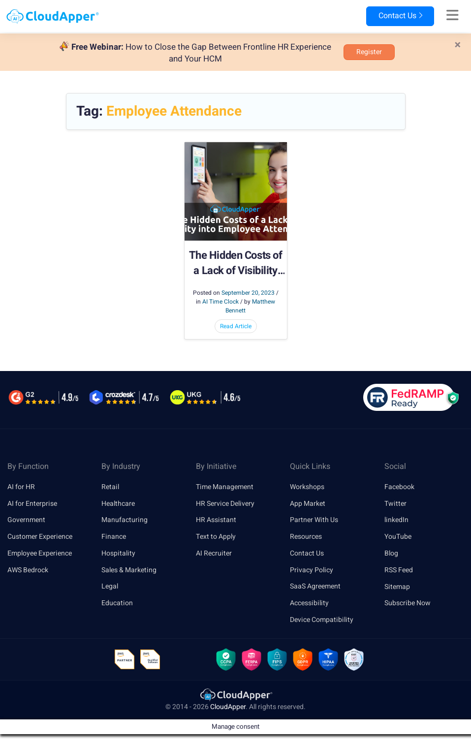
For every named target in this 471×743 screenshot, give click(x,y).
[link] (235, 694)
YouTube (397, 536)
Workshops (307, 487)
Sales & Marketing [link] (129, 570)
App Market (307, 503)
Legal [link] (109, 587)
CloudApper (228, 707)
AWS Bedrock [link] (27, 570)
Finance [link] (113, 536)
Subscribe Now (407, 603)
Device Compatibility (321, 620)
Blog (391, 553)
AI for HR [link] (21, 487)
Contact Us (400, 16)
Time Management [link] (224, 487)
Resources (306, 536)
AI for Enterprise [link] (32, 503)
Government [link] (26, 520)
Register (369, 52)
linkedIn (396, 520)
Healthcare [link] (118, 503)
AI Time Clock (220, 301)
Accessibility (309, 603)
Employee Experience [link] (39, 553)
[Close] (457, 45)
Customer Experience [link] (39, 536)
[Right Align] (452, 15)
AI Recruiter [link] (214, 553)
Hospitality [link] (118, 553)
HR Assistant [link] (216, 520)
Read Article (235, 326)
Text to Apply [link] (216, 536)
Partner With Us (314, 520)
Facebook (399, 487)
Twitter (395, 503)
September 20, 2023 (248, 292)
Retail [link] (110, 487)
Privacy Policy (311, 570)
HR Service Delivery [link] (225, 503)
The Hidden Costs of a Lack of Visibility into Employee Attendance (236, 263)
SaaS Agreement (315, 587)
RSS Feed (398, 570)
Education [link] (117, 603)
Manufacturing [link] (124, 520)
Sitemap (397, 587)
